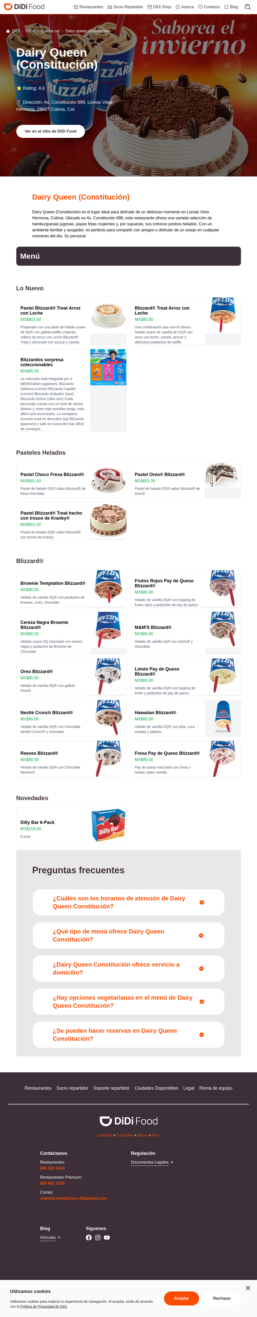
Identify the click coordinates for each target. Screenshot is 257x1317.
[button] (50, 131)
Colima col (50, 31)
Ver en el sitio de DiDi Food (50, 131)
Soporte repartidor (111, 1088)
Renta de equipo (215, 1088)
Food (30, 31)
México (142, 1135)
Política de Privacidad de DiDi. (43, 1306)
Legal (188, 1088)
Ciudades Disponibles (156, 1088)
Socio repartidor (72, 1088)
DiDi (13, 31)
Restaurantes (38, 1088)
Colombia (105, 1135)
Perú (155, 1135)
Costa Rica (124, 1135)
